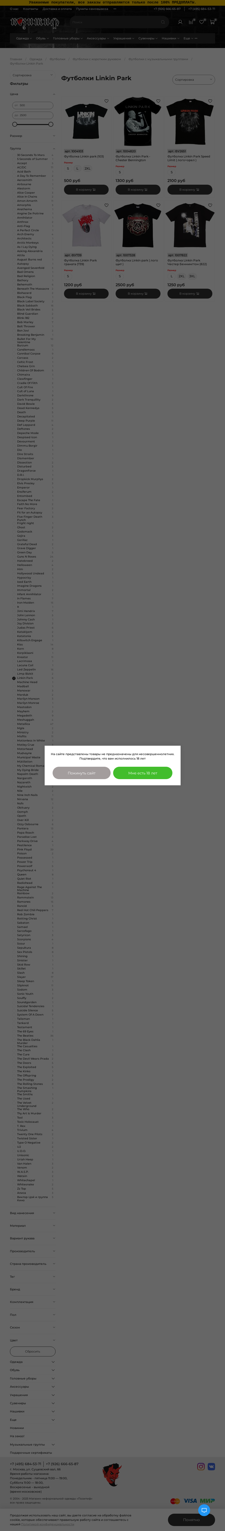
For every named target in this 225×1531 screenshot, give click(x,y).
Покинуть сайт (82, 773)
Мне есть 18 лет (142, 773)
